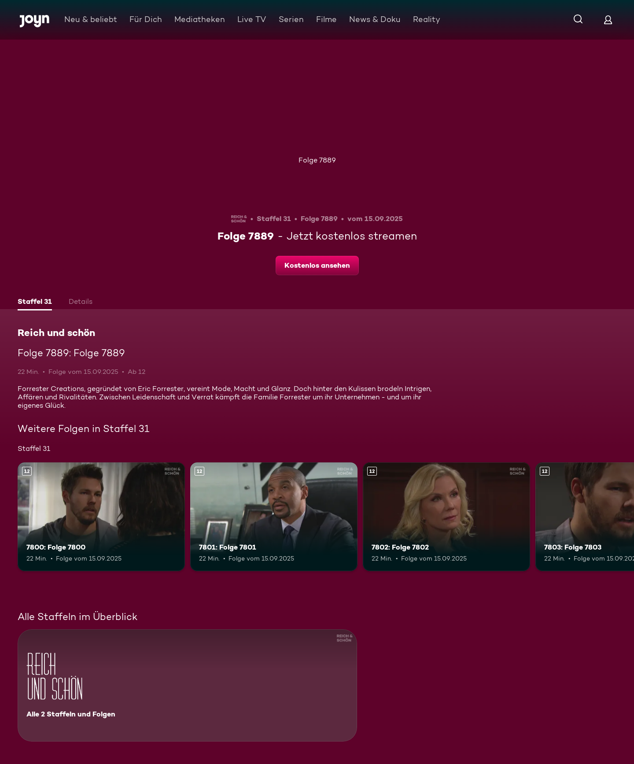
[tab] (35, 302)
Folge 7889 (317, 160)
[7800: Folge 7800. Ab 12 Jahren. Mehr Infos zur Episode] (101, 516)
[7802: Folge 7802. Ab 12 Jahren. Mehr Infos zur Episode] (446, 516)
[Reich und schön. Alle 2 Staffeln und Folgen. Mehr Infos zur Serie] (187, 685)
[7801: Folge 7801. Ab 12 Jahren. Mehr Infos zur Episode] (274, 516)
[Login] (608, 19)
